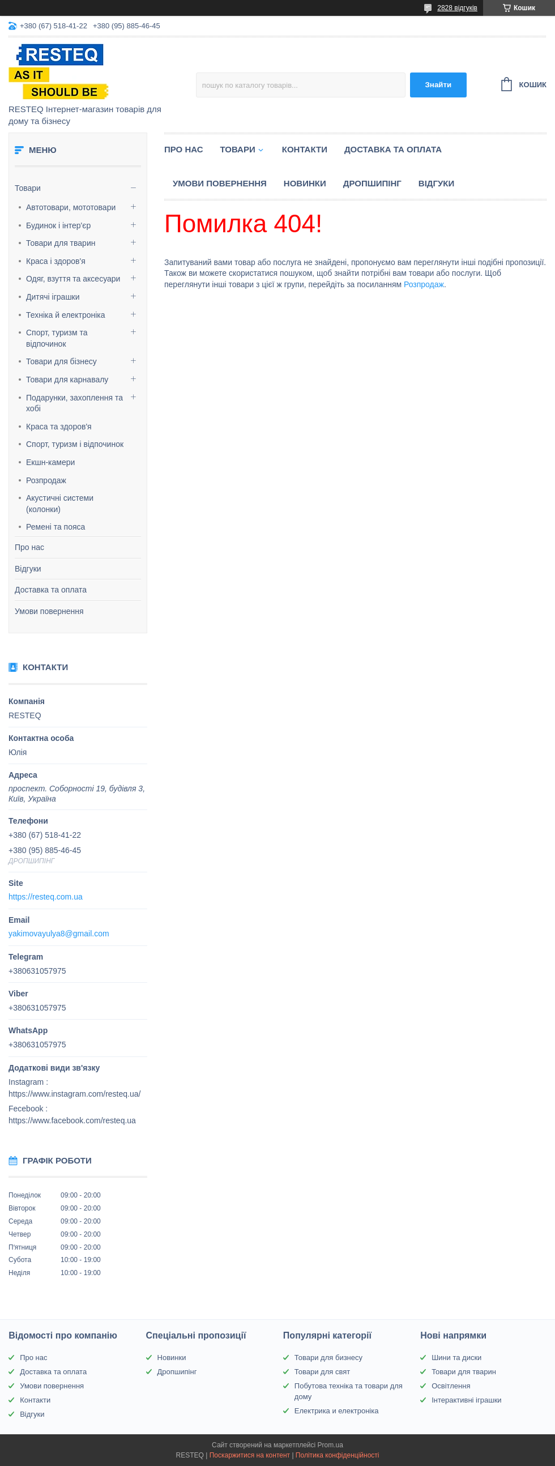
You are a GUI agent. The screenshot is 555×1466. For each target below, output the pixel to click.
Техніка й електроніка (65, 314)
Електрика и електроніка (336, 1411)
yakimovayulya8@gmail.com (58, 933)
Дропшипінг (372, 183)
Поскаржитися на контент (250, 1455)
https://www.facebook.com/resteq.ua (72, 1120)
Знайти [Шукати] (438, 84)
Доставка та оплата (51, 589)
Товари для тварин (60, 243)
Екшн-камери (50, 462)
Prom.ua (330, 1445)
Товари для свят (322, 1371)
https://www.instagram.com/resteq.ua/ (74, 1093)
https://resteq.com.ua (45, 896)
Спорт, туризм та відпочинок (57, 338)
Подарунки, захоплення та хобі (74, 403)
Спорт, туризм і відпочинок (74, 444)
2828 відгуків (457, 8)
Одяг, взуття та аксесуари (73, 278)
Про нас (29, 547)
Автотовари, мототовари (71, 207)
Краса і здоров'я (56, 261)
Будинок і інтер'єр (58, 225)
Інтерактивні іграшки (466, 1400)
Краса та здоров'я (59, 426)
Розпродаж (46, 480)
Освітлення (451, 1386)
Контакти (304, 149)
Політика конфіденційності (337, 1455)
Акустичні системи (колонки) (59, 503)
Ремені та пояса (55, 526)
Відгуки (28, 568)
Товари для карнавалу (67, 379)
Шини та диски (456, 1357)
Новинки (305, 183)
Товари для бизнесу (328, 1357)
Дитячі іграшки (53, 296)
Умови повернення (49, 611)
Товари (28, 188)
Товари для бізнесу (61, 361)
